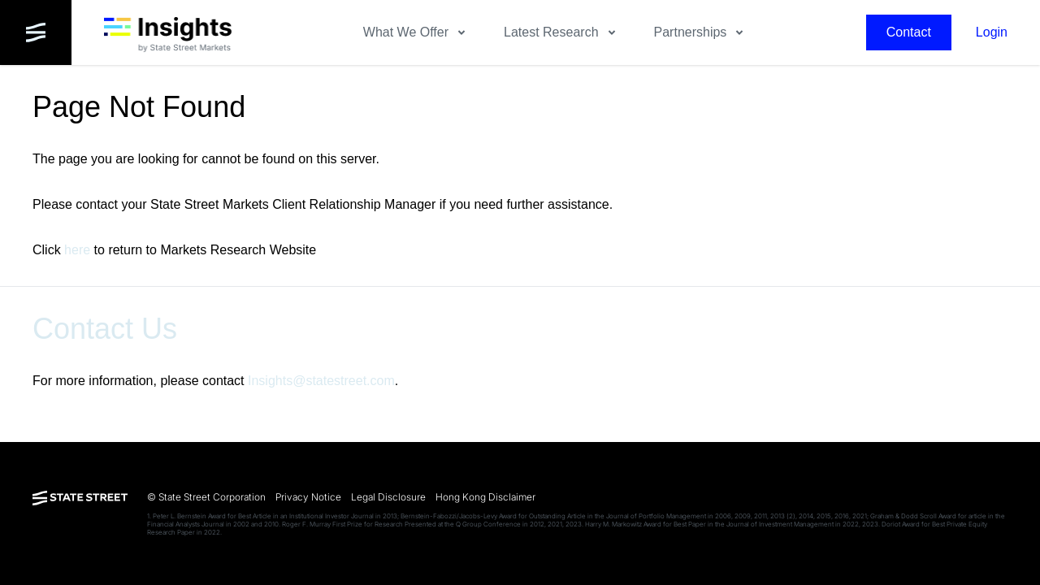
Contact (908, 32)
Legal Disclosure (388, 497)
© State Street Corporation (206, 497)
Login (992, 32)
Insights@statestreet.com (321, 381)
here (77, 250)
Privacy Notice (308, 497)
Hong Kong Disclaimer (485, 497)
